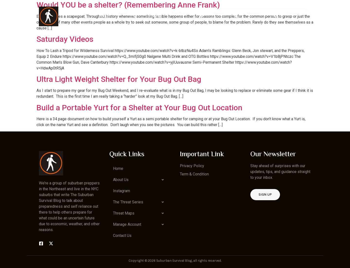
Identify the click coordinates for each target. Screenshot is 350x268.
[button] (139, 179)
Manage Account (262, 16)
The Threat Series (188, 16)
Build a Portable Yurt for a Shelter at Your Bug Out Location (139, 107)
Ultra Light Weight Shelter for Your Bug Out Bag (118, 79)
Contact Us (293, 16)
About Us (127, 16)
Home (104, 16)
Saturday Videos (64, 39)
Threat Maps (225, 16)
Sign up (265, 194)
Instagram (154, 16)
